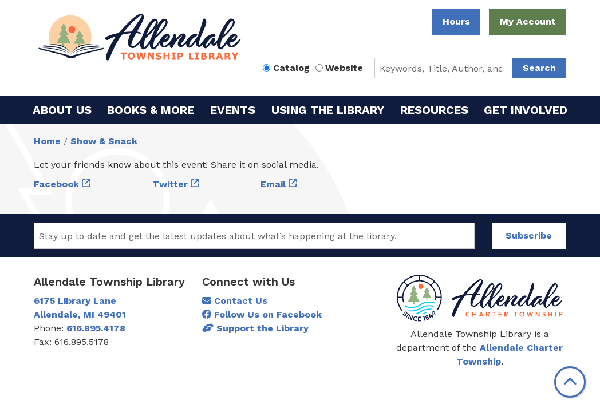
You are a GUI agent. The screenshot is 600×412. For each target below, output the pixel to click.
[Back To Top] (570, 382)
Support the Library (255, 328)
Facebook (56, 184)
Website (344, 67)
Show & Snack (103, 141)
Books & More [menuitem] (150, 110)
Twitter (170, 184)
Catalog (291, 67)
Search (539, 67)
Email (273, 184)
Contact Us (234, 300)
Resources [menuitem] (434, 110)
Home (47, 141)
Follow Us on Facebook (262, 314)
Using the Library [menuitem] (327, 110)
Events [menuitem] (232, 110)
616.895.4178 (95, 328)
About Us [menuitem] (62, 110)
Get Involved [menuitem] (525, 110)
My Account (528, 21)
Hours (456, 21)
